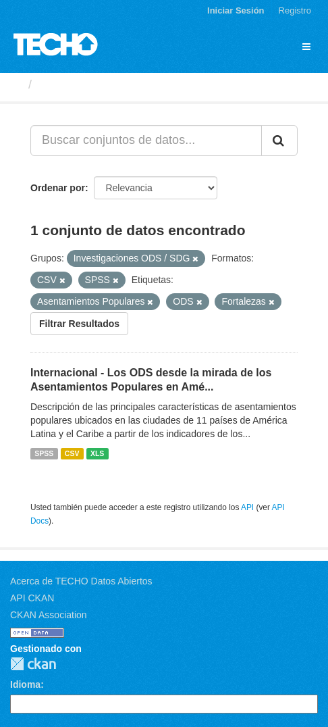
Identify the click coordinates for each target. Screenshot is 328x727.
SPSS (43, 453)
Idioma (25, 684)
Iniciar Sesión (236, 10)
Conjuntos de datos (95, 84)
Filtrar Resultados (79, 323)
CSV (72, 453)
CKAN (33, 664)
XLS (97, 453)
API (247, 507)
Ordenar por (57, 187)
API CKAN (32, 598)
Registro (295, 10)
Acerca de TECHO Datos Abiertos (81, 581)
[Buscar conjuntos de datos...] (146, 140)
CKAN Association (48, 614)
